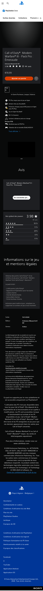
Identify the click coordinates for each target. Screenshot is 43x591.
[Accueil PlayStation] (21, 3)
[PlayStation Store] (10, 10)
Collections (22, 18)
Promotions (34, 18)
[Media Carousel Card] (21, 149)
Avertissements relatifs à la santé (16, 368)
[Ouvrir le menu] (2, 3)
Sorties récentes (9, 18)
